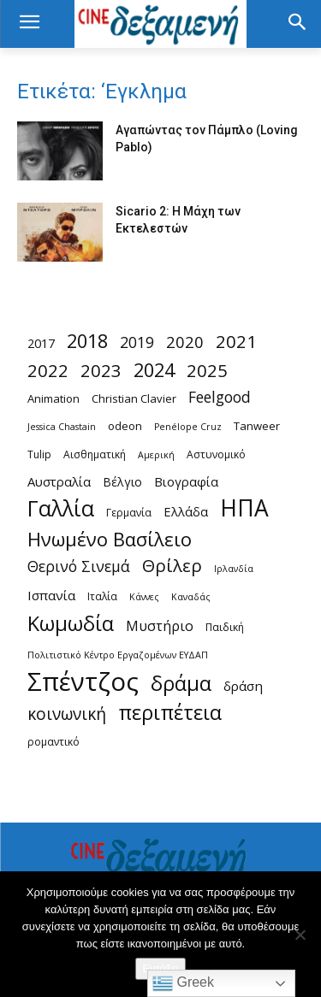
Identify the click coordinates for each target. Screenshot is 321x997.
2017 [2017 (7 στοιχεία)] (41, 342)
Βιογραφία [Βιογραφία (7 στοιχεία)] (186, 481)
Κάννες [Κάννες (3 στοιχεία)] (144, 597)
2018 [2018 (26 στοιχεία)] (87, 341)
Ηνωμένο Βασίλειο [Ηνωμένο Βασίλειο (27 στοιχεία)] (109, 539)
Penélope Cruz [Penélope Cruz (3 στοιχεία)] (188, 427)
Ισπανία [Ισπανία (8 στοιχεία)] (51, 595)
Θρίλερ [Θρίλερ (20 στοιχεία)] (172, 566)
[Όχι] (299, 934)
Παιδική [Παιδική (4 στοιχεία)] (224, 627)
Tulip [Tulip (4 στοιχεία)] (39, 454)
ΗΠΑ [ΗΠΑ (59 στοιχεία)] (244, 508)
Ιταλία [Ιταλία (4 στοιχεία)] (102, 596)
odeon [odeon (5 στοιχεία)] (125, 426)
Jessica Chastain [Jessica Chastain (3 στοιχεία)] (61, 427)
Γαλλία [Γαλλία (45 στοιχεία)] (60, 508)
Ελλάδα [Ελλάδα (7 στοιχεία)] (185, 511)
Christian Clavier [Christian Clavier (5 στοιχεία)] (134, 398)
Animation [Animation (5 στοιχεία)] (53, 398)
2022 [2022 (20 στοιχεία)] (47, 371)
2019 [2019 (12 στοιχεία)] (137, 342)
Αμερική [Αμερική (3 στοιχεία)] (156, 455)
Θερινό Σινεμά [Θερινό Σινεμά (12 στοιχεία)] (78, 566)
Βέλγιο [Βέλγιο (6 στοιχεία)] (122, 482)
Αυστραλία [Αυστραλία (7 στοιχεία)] (59, 481)
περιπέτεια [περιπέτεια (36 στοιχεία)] (170, 713)
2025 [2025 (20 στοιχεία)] (207, 371)
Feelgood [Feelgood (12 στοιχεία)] (219, 397)
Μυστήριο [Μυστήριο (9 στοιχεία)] (159, 626)
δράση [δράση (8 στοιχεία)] (243, 685)
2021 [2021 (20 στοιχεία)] (236, 342)
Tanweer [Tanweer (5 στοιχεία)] (257, 426)
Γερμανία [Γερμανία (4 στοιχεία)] (129, 512)
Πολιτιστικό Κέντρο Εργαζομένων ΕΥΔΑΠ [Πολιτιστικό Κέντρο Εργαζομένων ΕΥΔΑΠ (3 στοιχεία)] (117, 655)
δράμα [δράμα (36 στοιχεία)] (181, 684)
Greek (183, 983)
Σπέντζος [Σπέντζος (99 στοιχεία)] (83, 682)
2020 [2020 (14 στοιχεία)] (185, 342)
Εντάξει (160, 968)
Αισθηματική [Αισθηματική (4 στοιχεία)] (94, 454)
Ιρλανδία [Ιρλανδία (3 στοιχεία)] (233, 569)
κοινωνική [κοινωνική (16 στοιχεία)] (66, 714)
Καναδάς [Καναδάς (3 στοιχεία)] (191, 597)
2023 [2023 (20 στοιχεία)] (101, 371)
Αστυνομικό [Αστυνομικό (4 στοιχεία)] (216, 454)
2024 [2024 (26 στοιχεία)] (154, 370)
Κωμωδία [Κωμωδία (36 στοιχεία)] (70, 624)
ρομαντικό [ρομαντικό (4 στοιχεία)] (53, 741)
